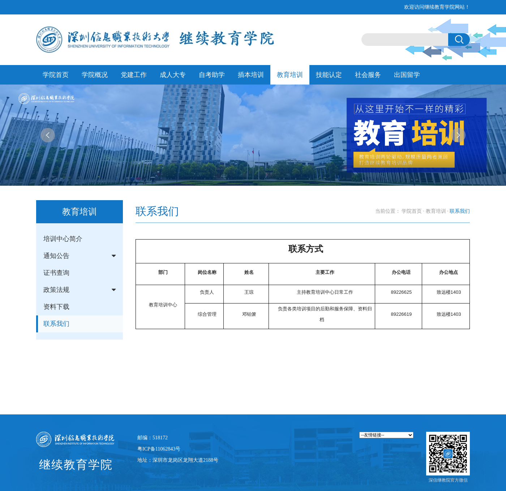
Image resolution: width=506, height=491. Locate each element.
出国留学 (407, 74)
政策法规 (56, 289)
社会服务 (368, 74)
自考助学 (212, 74)
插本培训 (251, 74)
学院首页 (56, 74)
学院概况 (95, 74)
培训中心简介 (62, 238)
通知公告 (56, 255)
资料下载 (56, 306)
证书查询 (56, 272)
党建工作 (134, 74)
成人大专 (173, 74)
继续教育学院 (76, 464)
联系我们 (56, 323)
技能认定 (329, 74)
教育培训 (290, 74)
